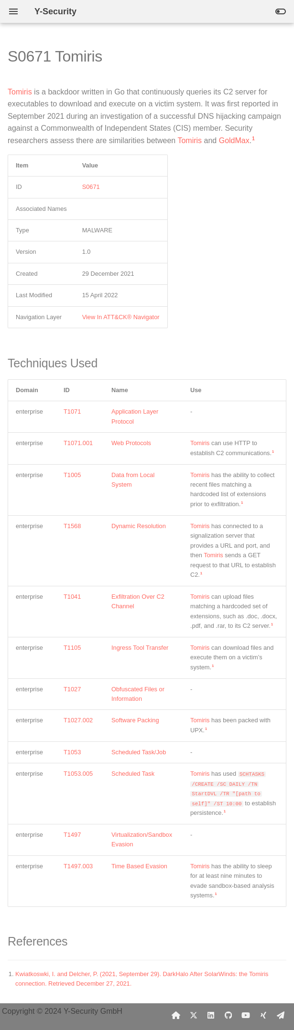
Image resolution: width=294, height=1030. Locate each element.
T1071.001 (78, 443)
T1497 (72, 834)
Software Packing (135, 720)
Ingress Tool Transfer (139, 647)
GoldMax (234, 140)
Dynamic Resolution (138, 526)
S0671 (91, 186)
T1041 (72, 596)
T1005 (72, 475)
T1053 (72, 752)
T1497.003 (78, 866)
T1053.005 (78, 773)
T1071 (72, 411)
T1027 (72, 689)
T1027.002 (78, 720)
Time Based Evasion (139, 866)
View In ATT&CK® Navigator (121, 317)
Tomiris (20, 92)
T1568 (72, 526)
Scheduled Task (132, 773)
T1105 (72, 647)
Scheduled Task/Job (138, 752)
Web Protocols (131, 443)
